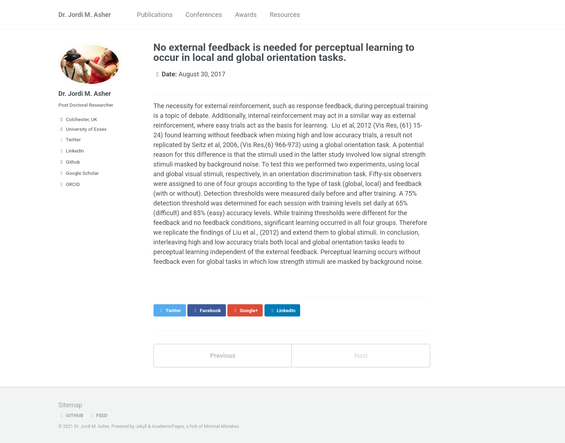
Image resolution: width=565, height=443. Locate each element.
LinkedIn (71, 151)
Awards (246, 14)
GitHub (70, 415)
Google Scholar (78, 173)
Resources (285, 14)
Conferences (204, 14)
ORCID (69, 184)
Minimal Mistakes (221, 426)
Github (69, 162)
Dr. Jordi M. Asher (84, 14)
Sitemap (70, 405)
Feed (98, 415)
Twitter (69, 139)
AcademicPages (168, 426)
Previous (222, 355)
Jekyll (141, 426)
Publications (155, 14)
